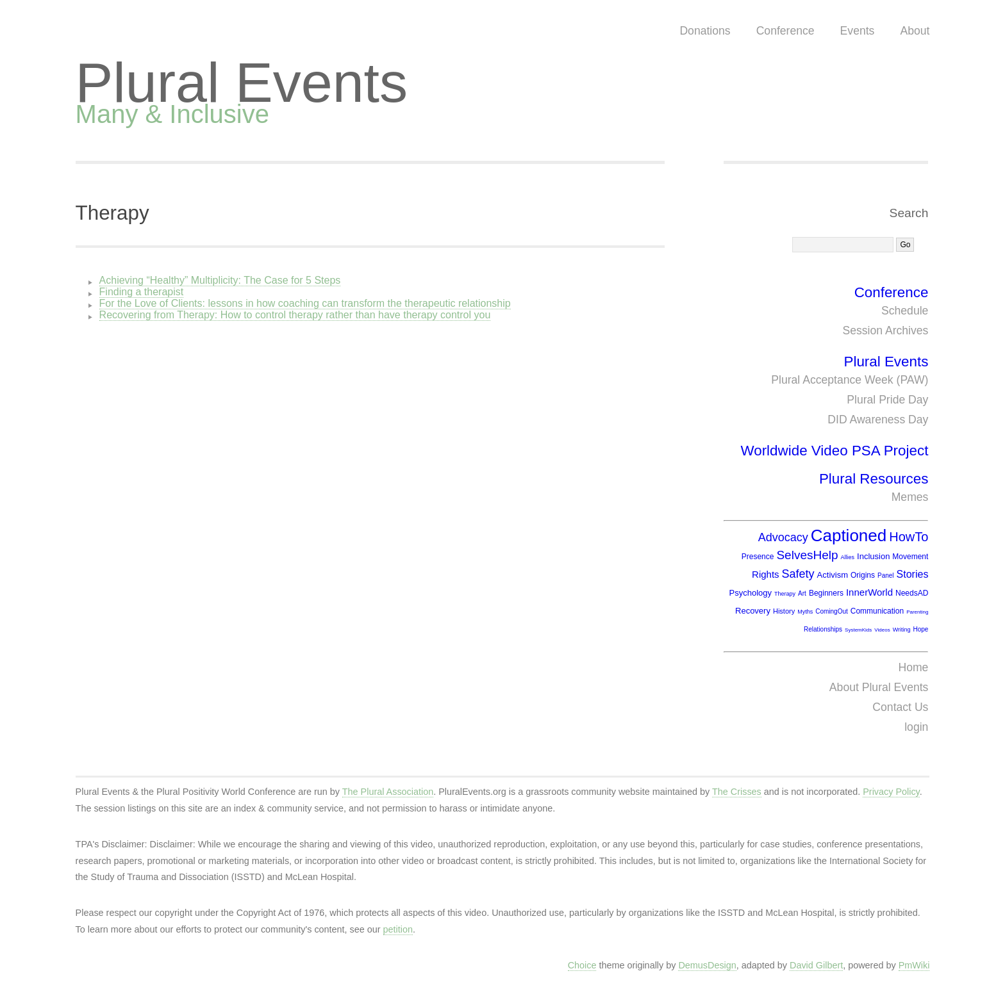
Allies (848, 557)
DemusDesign (707, 965)
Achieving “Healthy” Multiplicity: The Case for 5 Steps (220, 280)
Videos (882, 630)
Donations (704, 30)
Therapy (112, 213)
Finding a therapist (141, 291)
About (914, 30)
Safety (798, 573)
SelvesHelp (807, 555)
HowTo (908, 537)
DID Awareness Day (877, 419)
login (916, 727)
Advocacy (783, 537)
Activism (832, 575)
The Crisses (736, 792)
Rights (765, 574)
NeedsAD (911, 593)
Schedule (904, 310)
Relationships (823, 629)
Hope (920, 629)
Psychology (750, 593)
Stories (913, 574)
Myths (805, 611)
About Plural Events (879, 687)
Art (802, 593)
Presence (758, 556)
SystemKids (858, 630)
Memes (910, 497)
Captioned (849, 535)
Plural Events (242, 82)
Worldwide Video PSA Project (834, 451)
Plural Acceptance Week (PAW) (849, 379)
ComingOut (831, 611)
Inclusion (873, 556)
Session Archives (885, 330)
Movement (910, 556)
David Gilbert (816, 965)
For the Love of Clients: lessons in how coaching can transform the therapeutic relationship (305, 303)
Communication (877, 611)
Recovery (752, 611)
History (784, 611)
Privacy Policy (891, 792)
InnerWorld (869, 592)
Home (913, 667)
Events (857, 30)
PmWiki (914, 965)
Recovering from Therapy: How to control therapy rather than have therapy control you (295, 314)
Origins (863, 575)
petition (398, 929)
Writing (902, 629)
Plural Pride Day (887, 399)
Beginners (826, 593)
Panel (885, 575)
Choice (582, 965)
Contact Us (900, 707)
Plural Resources (874, 479)
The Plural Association (387, 792)
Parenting (917, 612)
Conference (785, 30)
